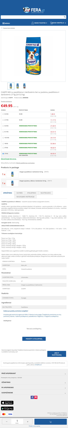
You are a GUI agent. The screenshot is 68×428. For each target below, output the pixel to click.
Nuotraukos (46, 193)
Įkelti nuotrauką (56, 354)
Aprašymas (7, 193)
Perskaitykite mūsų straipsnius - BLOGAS (11, 377)
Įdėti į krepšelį (51, 421)
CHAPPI (10, 98)
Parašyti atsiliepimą (6, 101)
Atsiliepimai (31, 193)
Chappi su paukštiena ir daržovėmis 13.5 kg (31, 172)
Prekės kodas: (18, 98)
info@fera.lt (38, 365)
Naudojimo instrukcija (25, 197)
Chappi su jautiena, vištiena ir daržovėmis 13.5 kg (33, 181)
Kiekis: (17, 423)
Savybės (20, 193)
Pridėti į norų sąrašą (34, 426)
